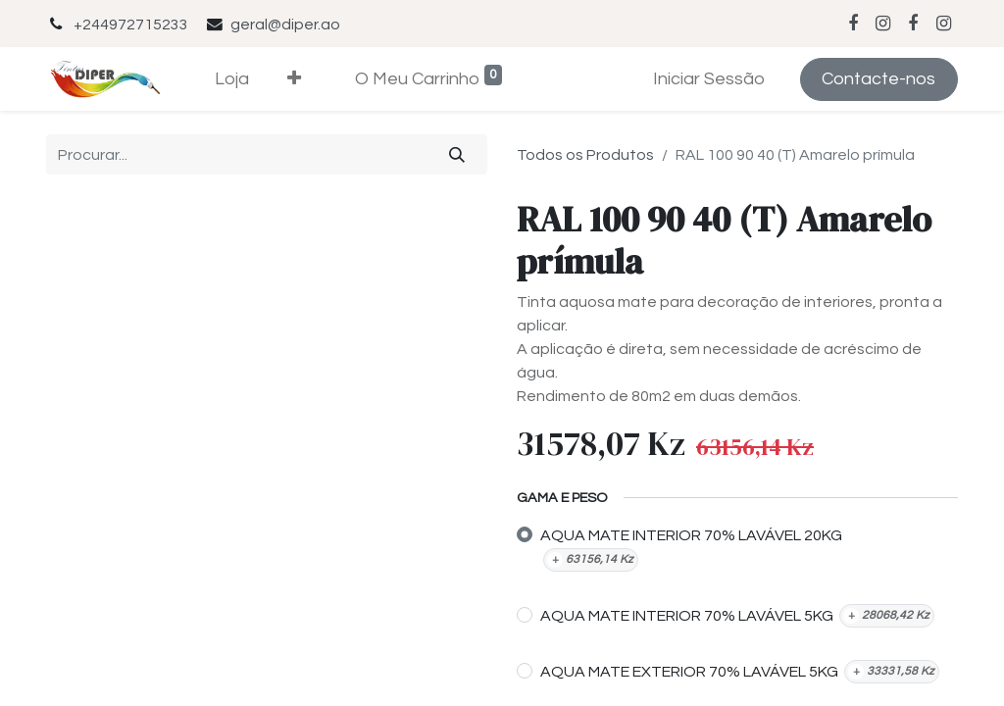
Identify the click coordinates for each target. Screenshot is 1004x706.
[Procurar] (457, 154)
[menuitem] (232, 79)
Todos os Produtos (585, 155)
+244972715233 (131, 24)
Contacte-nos (878, 79)
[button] (295, 79)
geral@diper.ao (285, 24)
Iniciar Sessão (709, 79)
